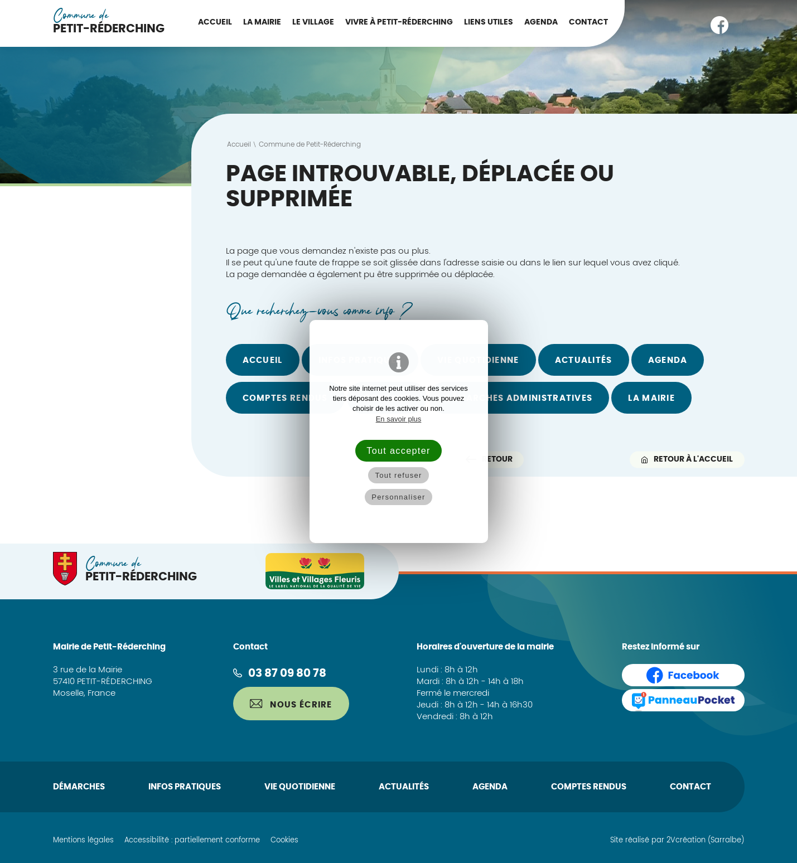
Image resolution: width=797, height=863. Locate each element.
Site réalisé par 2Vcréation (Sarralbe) (677, 840)
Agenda (541, 22)
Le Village (313, 22)
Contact (588, 22)
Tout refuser (398, 475)
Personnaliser (398, 497)
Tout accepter (398, 450)
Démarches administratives (519, 398)
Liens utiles (488, 22)
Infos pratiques (184, 787)
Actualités (583, 360)
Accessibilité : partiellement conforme (192, 840)
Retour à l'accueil (687, 459)
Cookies (284, 840)
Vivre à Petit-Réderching (399, 22)
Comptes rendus (285, 398)
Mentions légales (83, 840)
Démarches (79, 787)
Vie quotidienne (299, 787)
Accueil (215, 22)
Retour (489, 459)
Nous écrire (291, 704)
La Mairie (262, 22)
